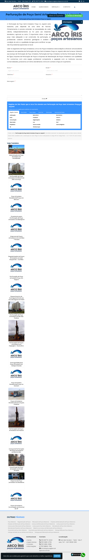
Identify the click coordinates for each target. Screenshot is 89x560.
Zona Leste (49, 112)
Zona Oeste (32, 112)
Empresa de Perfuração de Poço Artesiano (19, 524)
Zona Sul (40, 112)
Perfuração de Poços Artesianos (40, 522)
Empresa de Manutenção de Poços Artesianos (63, 522)
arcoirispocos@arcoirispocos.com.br (57, 1)
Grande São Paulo (59, 112)
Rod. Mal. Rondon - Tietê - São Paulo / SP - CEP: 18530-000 (70, 541)
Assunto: (49, 74)
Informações (31, 546)
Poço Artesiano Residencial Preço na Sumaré (16, 384)
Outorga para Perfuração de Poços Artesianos (47, 532)
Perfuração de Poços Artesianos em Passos (16, 429)
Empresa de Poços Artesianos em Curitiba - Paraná (16, 237)
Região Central (14, 112)
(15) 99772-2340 (38, 1)
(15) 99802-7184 (46, 546)
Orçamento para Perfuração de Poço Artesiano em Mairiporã (16, 217)
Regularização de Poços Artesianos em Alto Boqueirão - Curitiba (16, 257)
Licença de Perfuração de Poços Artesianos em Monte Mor (16, 450)
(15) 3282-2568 (46, 544)
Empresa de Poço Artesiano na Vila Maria (16, 481)
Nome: (9, 68)
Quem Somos (43, 7)
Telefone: (10, 74)
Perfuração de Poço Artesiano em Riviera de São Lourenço (16, 177)
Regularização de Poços (24, 522)
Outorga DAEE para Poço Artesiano (64, 530)
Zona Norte (24, 112)
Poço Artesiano (12, 522)
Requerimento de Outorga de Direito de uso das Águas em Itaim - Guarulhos (16, 298)
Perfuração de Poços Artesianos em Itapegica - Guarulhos (16, 344)
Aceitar (57, 556)
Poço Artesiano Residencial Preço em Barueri (16, 197)
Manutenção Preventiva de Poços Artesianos (20, 528)
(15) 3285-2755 (46, 542)
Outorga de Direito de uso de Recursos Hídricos (20, 532)
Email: (48, 68)
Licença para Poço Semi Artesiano (42, 526)
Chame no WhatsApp (74, 16)
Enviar (44, 99)
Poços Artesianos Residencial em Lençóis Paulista (16, 402)
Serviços (56, 7)
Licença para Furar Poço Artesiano (65, 524)
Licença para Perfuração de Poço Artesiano (19, 526)
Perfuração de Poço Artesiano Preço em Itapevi (16, 277)
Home (34, 7)
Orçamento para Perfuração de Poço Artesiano (41, 530)
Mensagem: (11, 81)
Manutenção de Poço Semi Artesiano (62, 526)
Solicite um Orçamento (56, 16)
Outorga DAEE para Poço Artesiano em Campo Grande (16, 364)
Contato (66, 7)
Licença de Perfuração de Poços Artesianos (43, 524)
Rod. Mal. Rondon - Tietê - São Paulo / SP (18, 1)
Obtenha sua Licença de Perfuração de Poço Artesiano (47, 528)
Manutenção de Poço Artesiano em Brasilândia (16, 156)
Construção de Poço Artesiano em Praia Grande (16, 468)
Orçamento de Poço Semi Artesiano (17, 530)
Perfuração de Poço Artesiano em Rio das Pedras (16, 316)
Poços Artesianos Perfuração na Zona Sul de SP (16, 507)
